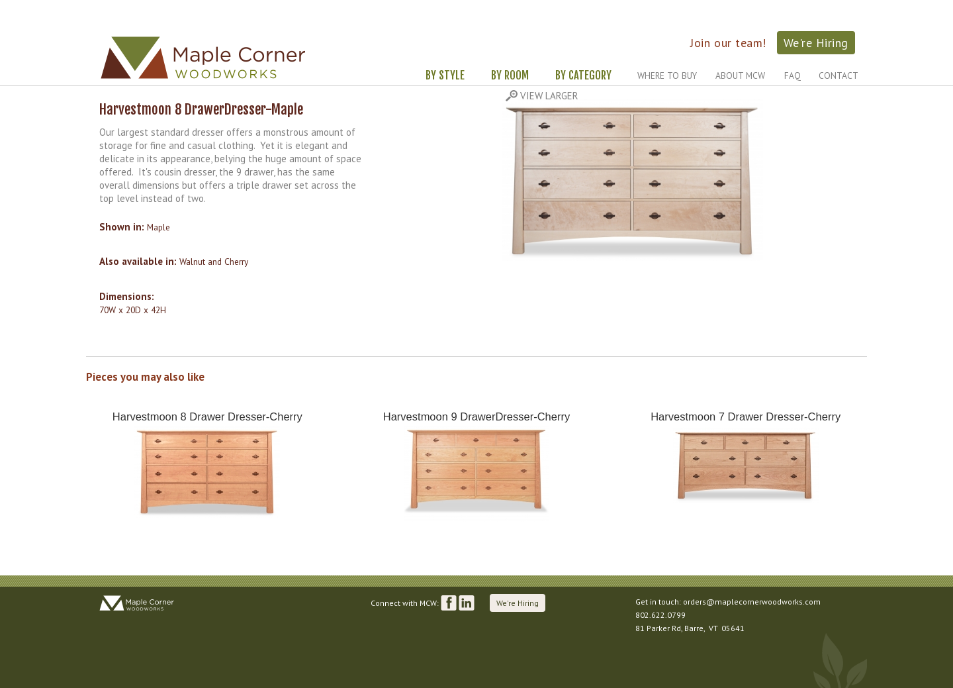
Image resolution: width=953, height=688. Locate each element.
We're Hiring (816, 42)
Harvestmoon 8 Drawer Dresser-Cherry (207, 416)
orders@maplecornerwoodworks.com (752, 602)
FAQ (792, 75)
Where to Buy (667, 75)
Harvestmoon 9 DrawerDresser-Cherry (476, 416)
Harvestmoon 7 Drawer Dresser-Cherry (745, 416)
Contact (838, 75)
